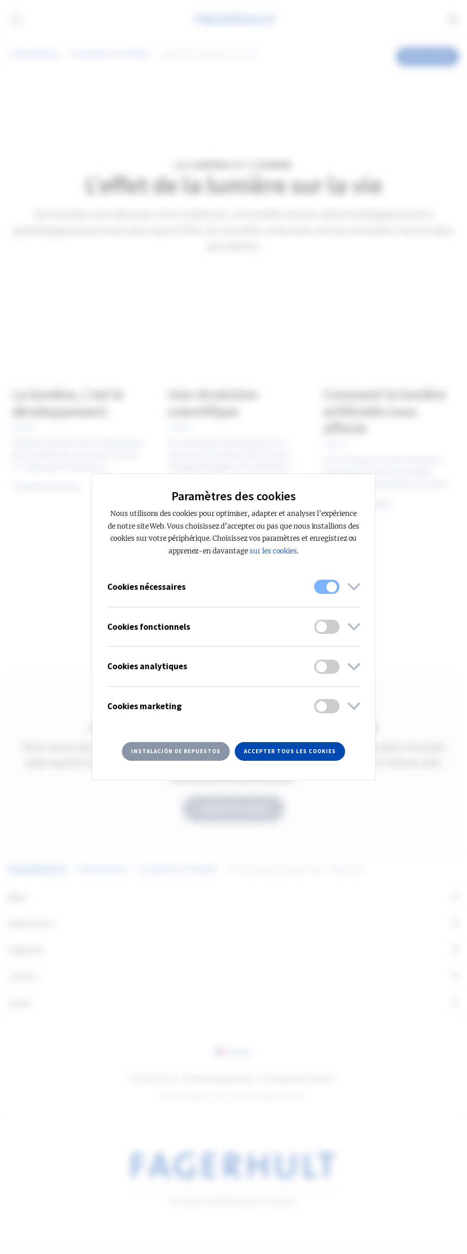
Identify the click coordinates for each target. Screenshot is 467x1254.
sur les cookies (273, 551)
